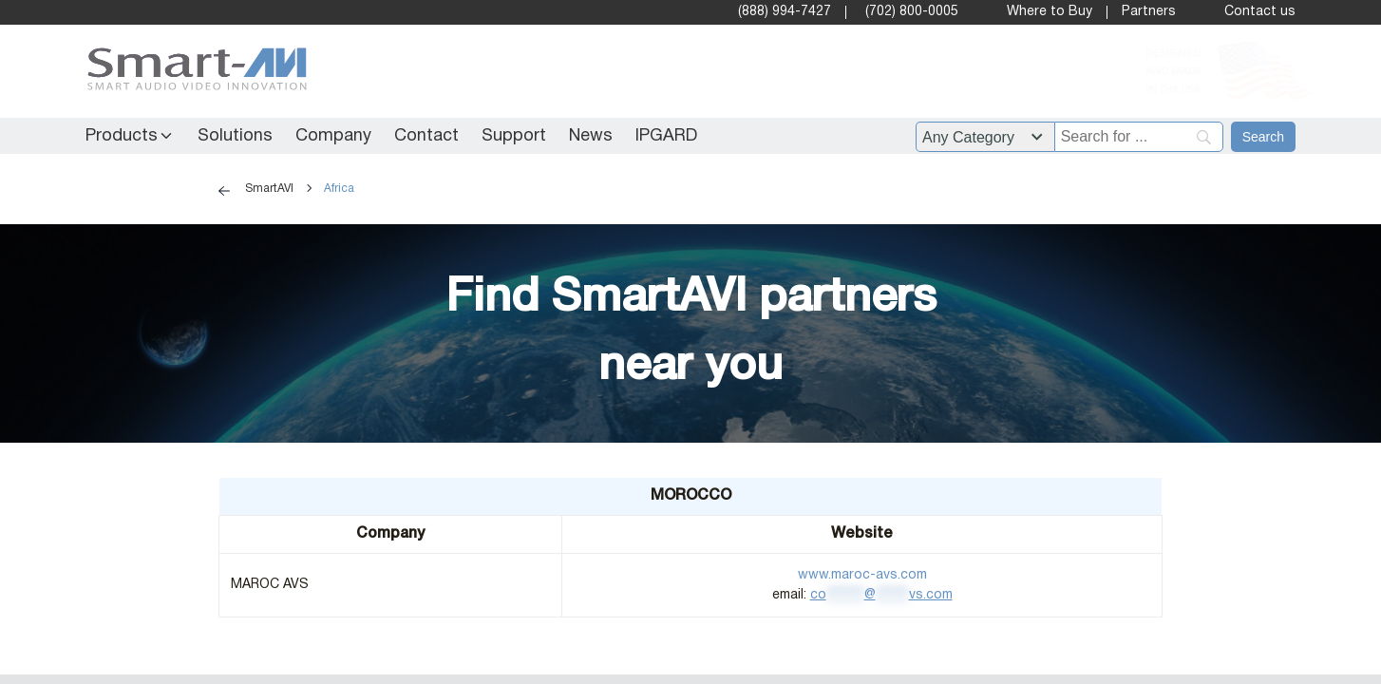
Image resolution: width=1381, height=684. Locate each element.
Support (514, 136)
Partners (1149, 12)
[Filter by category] (985, 137)
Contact (426, 136)
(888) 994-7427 (784, 12)
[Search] (1263, 137)
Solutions (235, 136)
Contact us (1260, 12)
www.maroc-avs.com (862, 575)
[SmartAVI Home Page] (192, 72)
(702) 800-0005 (911, 12)
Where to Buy (1049, 12)
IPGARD (666, 136)
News (591, 136)
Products (121, 136)
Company (333, 136)
